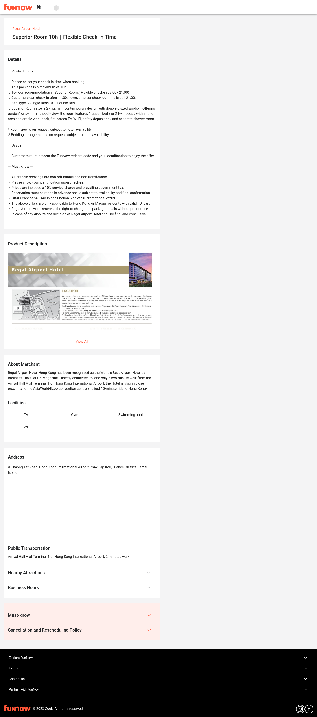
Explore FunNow (158, 658)
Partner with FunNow (158, 689)
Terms (158, 668)
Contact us (158, 679)
